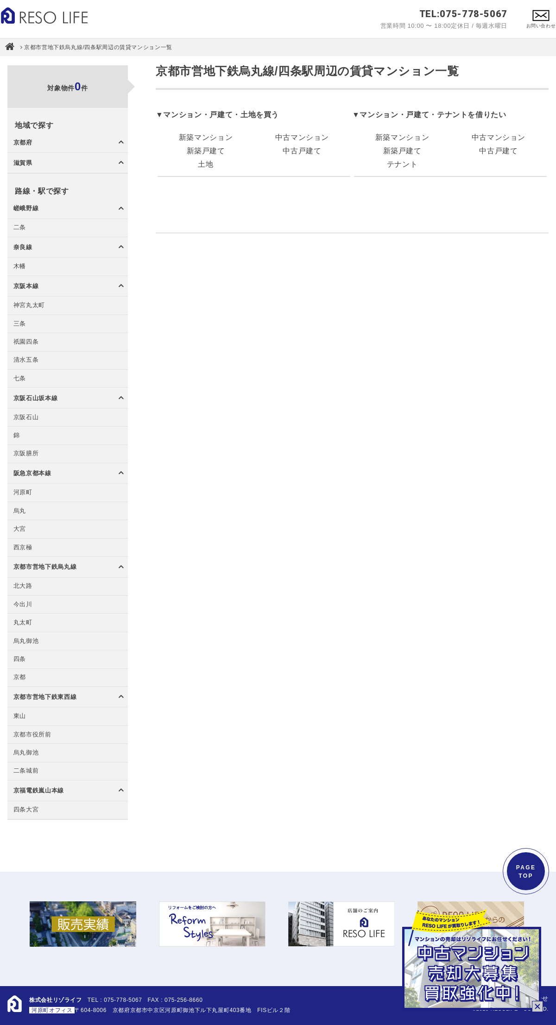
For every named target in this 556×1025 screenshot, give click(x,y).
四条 (19, 659)
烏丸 (19, 511)
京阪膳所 (26, 454)
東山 (19, 716)
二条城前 (26, 771)
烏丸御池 (26, 641)
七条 (19, 379)
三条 (19, 324)
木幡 (19, 267)
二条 (19, 228)
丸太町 (22, 623)
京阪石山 (26, 418)
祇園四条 (26, 342)
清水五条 (26, 360)
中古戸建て (302, 151)
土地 (205, 164)
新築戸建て (206, 151)
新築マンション (206, 137)
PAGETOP (526, 871)
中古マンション (302, 137)
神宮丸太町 (29, 305)
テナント (402, 164)
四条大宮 (26, 810)
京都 (19, 677)
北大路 (22, 586)
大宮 (19, 529)
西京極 (22, 548)
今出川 (22, 605)
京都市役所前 (32, 735)
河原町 (22, 493)
